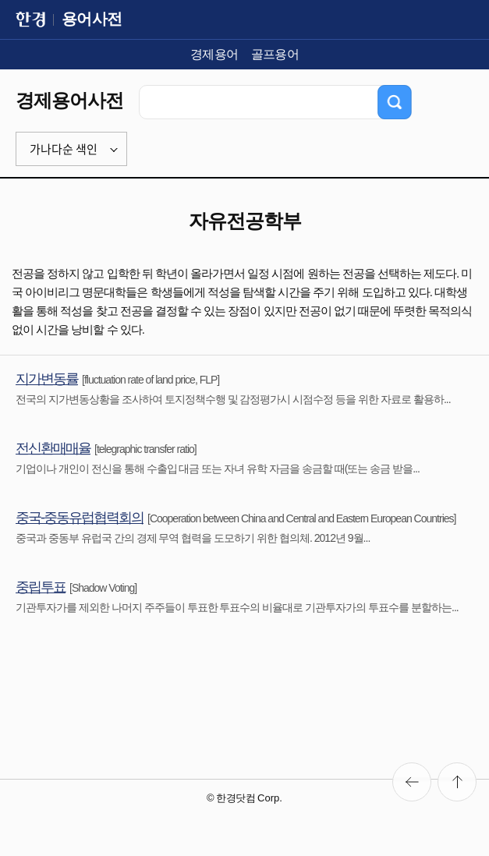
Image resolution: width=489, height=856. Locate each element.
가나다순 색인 (63, 148)
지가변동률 (47, 379)
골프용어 (275, 54)
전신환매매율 (53, 448)
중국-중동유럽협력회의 (80, 517)
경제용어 (214, 54)
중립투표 (41, 587)
